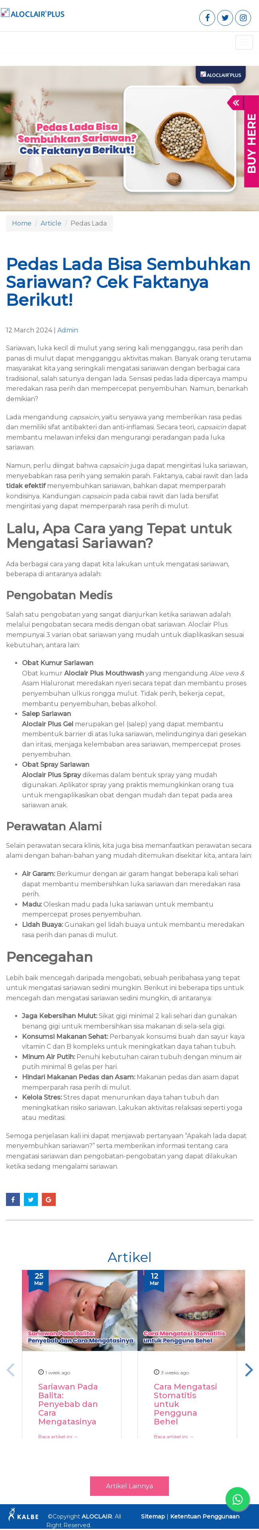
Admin (67, 330)
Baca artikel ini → (58, 1436)
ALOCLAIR (97, 1516)
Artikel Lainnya (129, 1486)
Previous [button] (10, 1369)
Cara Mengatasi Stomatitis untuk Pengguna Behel (185, 1404)
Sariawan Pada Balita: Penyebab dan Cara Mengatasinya (68, 1404)
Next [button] (249, 1369)
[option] (72, 1369)
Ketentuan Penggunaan (204, 1516)
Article (51, 223)
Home (21, 223)
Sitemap (153, 1516)
